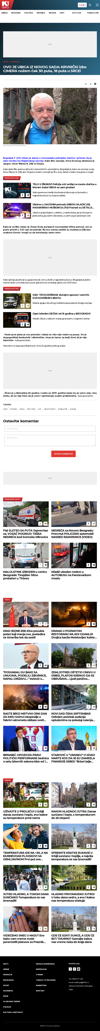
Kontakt (40, 991)
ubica (22, 409)
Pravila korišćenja (45, 964)
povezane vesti (12, 499)
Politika (28, 13)
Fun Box (7, 1007)
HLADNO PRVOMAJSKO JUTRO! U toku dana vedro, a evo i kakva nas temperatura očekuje (73, 897)
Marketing (41, 985)
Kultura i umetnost (13, 1012)
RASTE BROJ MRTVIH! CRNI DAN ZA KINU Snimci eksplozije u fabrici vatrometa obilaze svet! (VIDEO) (25, 717)
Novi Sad (31, 409)
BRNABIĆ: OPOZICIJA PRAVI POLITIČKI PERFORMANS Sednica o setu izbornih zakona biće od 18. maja (26, 758)
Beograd (16, 13)
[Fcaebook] (86, 84)
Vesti (6, 62)
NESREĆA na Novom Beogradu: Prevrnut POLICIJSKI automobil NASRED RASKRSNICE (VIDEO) (72, 534)
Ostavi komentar (63, 454)
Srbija (4, 13)
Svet (62, 13)
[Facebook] (22, 195)
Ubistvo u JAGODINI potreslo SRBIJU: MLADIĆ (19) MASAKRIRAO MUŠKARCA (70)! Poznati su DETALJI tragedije (62, 206)
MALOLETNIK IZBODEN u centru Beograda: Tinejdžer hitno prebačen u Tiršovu (25, 575)
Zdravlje (7, 975)
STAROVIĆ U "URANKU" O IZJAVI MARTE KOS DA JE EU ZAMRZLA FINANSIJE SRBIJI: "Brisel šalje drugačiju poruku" (73, 758)
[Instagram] (74, 969)
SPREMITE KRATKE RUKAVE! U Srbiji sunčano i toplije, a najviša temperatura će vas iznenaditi (72, 856)
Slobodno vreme (11, 1001)
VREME (8, 780)
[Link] (90, 84)
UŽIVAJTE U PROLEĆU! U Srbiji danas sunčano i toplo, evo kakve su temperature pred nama (25, 815)
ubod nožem (49, 409)
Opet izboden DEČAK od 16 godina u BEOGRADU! (61, 313)
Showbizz (8, 991)
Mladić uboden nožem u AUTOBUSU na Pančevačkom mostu (71, 575)
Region (52, 13)
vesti (5, 409)
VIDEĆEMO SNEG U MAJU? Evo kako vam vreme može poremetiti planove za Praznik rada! (23, 939)
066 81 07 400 (77, 979)
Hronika (41, 13)
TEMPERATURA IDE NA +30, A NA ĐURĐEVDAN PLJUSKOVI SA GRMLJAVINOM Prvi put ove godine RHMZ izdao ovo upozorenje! (25, 856)
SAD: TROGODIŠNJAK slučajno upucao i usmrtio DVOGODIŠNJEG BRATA (61, 296)
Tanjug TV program (45, 980)
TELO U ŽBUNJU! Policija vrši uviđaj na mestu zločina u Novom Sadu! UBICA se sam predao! (64, 186)
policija (73, 409)
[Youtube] (78, 969)
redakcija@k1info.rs (81, 982)
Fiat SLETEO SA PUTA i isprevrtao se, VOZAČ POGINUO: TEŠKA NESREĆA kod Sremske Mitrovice (25, 534)
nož (39, 409)
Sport (6, 985)
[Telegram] (95, 84)
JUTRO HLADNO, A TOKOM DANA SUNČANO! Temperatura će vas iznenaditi (26, 897)
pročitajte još (11, 178)
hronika (13, 409)
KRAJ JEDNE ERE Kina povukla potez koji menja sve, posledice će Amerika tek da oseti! (24, 634)
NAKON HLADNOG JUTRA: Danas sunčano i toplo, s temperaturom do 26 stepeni (73, 815)
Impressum (41, 969)
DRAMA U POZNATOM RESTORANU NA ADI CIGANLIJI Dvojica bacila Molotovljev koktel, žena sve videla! (73, 634)
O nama (39, 975)
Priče (5, 996)
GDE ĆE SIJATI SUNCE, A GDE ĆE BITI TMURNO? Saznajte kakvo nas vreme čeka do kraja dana (72, 939)
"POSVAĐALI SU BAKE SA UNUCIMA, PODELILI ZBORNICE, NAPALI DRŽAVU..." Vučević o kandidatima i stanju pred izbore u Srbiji (25, 675)
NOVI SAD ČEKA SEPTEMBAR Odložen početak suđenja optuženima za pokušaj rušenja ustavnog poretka (72, 717)
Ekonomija (8, 980)
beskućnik (62, 409)
